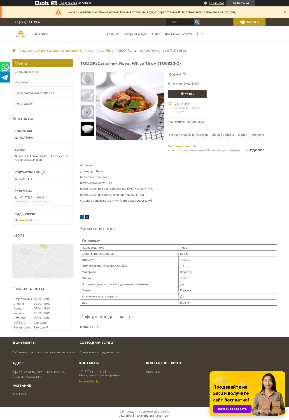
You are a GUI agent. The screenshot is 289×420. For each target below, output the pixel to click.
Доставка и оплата (179, 34)
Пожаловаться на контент (152, 415)
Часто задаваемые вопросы (34, 92)
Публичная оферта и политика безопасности (43, 352)
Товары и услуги (135, 34)
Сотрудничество (26, 71)
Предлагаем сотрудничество (99, 352)
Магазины (21, 82)
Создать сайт (68, 3)
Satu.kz (165, 411)
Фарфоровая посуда (61, 50)
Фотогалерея (24, 103)
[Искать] (197, 22)
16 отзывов (216, 3)
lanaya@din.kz (28, 220)
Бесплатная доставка (190, 121)
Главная (113, 34)
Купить (189, 93)
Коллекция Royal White (97, 50)
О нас (156, 34)
